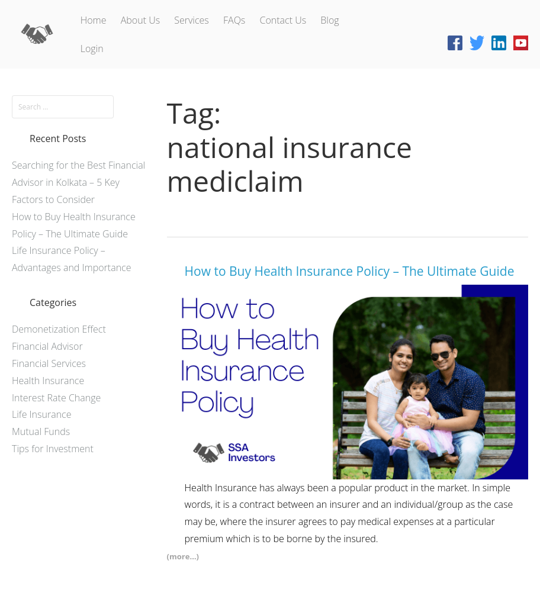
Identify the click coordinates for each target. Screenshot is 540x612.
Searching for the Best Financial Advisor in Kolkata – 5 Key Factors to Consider (78, 182)
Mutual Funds (41, 431)
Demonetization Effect (59, 329)
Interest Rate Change (56, 397)
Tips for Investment (53, 448)
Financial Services (49, 363)
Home (94, 20)
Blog (329, 20)
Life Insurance (41, 414)
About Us (140, 20)
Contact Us (282, 20)
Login (92, 48)
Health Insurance (48, 380)
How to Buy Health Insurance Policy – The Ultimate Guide (350, 271)
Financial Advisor (47, 346)
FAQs (234, 20)
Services (191, 20)
